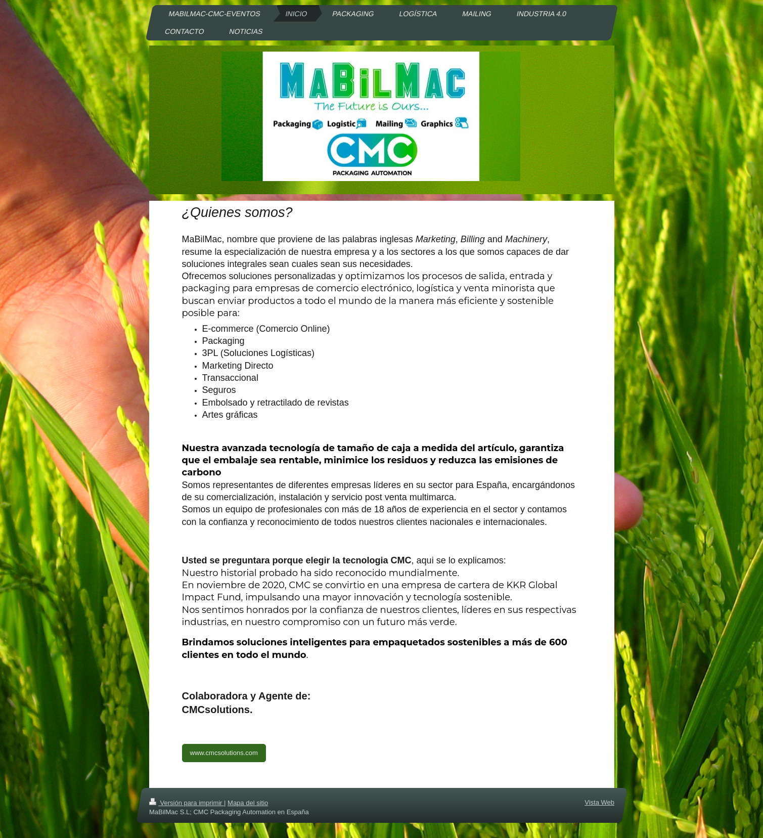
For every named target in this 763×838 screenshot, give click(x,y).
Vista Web (599, 802)
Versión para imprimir (186, 803)
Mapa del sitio (248, 803)
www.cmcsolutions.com (224, 753)
